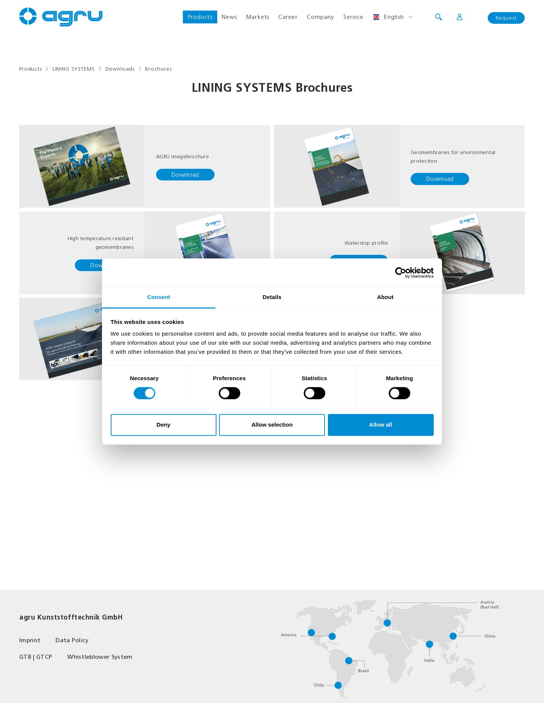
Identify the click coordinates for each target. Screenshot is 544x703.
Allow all (380, 424)
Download (185, 174)
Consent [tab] (158, 297)
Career (288, 16)
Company (320, 16)
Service (353, 16)
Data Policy (72, 640)
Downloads (120, 69)
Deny (163, 424)
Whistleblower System (99, 656)
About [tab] (385, 297)
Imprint (29, 640)
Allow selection (271, 424)
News (229, 16)
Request (506, 18)
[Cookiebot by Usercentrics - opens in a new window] (401, 272)
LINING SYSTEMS (74, 69)
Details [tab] (272, 297)
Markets (257, 16)
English (388, 17)
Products (200, 16)
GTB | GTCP (35, 656)
